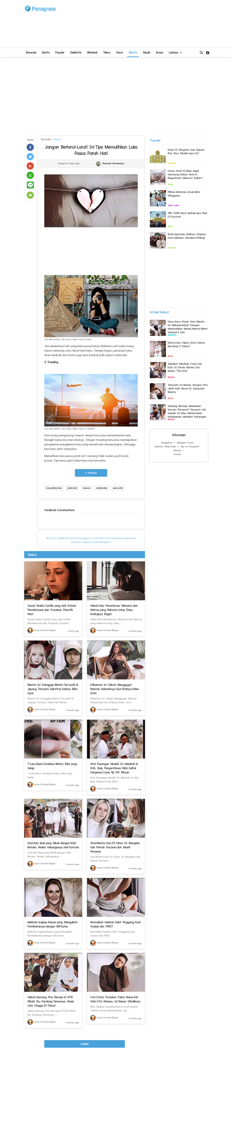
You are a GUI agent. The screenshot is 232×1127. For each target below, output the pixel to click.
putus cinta (118, 487)
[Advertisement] (139, 25)
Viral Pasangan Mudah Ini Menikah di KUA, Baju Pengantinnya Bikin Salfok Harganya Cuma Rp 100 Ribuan (114, 768)
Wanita (133, 52)
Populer (59, 52)
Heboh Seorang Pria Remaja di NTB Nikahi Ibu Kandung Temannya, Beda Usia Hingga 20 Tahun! (50, 1001)
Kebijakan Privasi (185, 442)
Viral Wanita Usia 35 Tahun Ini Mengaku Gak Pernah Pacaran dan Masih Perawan (115, 847)
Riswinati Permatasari (113, 163)
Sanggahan (167, 442)
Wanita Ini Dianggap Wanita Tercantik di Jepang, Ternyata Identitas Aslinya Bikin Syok (52, 689)
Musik (146, 52)
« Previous (91, 472)
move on (86, 487)
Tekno (106, 52)
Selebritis (75, 52)
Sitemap (177, 450)
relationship (101, 487)
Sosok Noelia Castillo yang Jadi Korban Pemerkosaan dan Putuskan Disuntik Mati (51, 610)
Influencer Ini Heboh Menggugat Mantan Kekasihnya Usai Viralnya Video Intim (114, 689)
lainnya (175, 52)
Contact (177, 454)
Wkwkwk (92, 52)
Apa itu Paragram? (190, 446)
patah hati (72, 487)
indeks (85, 1044)
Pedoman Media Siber (165, 446)
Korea (159, 52)
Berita (45, 52)
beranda (31, 52)
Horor (119, 52)
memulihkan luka (54, 487)
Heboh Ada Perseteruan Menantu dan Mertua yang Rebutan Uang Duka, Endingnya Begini (114, 610)
